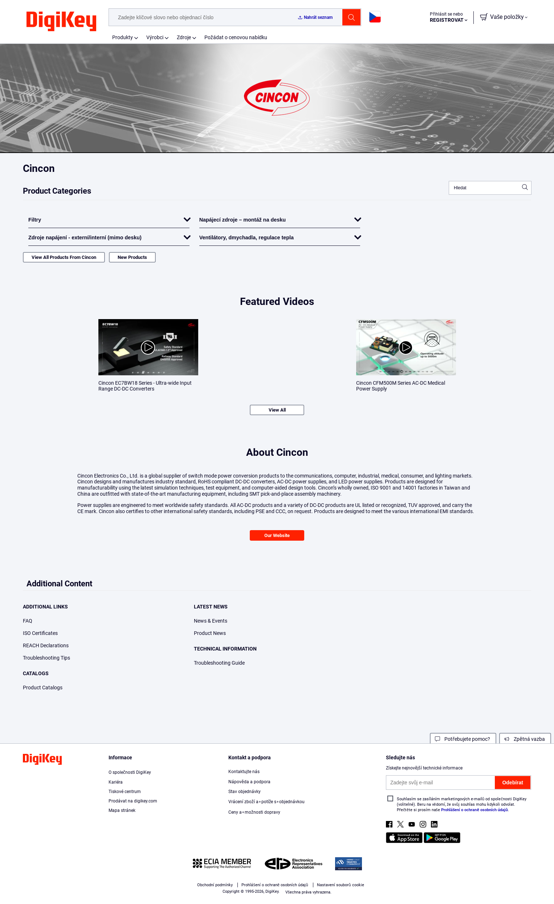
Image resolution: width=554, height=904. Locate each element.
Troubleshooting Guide (219, 663)
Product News (210, 633)
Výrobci (154, 37)
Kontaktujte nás (244, 771)
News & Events (210, 621)
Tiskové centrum (125, 791)
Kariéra (116, 782)
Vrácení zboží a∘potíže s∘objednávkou (266, 801)
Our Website (277, 535)
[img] (61, 22)
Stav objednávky (244, 791)
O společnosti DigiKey (130, 772)
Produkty (122, 37)
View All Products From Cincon (64, 257)
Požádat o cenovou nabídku (235, 37)
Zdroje (184, 37)
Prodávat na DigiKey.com (133, 801)
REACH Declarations (46, 645)
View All (277, 410)
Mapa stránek (122, 810)
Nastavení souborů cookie (340, 885)
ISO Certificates (40, 633)
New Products (132, 257)
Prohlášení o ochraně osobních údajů (474, 810)
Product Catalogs (42, 687)
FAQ (27, 621)
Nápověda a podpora (249, 781)
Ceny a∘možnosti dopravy (254, 812)
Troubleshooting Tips (46, 658)
